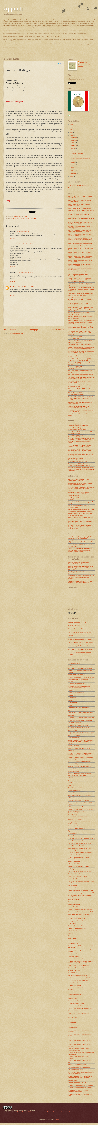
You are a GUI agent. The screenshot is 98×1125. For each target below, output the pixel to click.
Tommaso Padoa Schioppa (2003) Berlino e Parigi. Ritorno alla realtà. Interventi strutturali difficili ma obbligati (80, 527)
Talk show (70, 933)
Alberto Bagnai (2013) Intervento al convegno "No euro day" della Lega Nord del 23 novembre (80, 214)
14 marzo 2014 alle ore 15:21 (24, 231)
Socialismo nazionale (74, 861)
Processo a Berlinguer (77, 153)
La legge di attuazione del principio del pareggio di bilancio (78, 822)
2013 (71, 135)
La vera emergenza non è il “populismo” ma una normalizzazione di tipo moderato (80, 1076)
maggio (73, 165)
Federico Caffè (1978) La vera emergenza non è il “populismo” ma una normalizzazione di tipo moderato (81, 289)
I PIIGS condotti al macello (75, 1069)
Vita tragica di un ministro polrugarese (78, 866)
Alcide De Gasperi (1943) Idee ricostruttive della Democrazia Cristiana (80, 223)
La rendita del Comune (74, 985)
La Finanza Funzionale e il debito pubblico (80, 639)
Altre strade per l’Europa (75, 722)
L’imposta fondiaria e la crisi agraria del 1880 (80, 642)
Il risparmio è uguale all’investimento (78, 646)
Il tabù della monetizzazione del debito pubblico (81, 838)
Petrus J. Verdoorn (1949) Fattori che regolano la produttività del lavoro (81, 385)
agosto (73, 148)
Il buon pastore (72, 697)
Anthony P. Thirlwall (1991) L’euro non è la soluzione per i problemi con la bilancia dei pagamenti (80, 239)
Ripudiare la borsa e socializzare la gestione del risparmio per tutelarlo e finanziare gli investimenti (80, 741)
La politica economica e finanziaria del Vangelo (81, 677)
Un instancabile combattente (76, 874)
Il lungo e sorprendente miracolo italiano (79, 1067)
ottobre (73, 143)
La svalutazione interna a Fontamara (78, 959)
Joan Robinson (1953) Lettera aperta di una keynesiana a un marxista (80, 341)
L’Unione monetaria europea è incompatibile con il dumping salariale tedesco (80, 757)
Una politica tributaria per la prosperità (78, 727)
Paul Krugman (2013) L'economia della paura (80, 374)
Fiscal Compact (72, 1017)
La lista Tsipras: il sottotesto (75, 841)
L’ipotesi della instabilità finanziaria (77, 876)
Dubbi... (70, 710)
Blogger (57, 1119)
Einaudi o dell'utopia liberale (76, 764)
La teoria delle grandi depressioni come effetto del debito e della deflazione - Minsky (81, 754)
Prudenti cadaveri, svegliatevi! (76, 828)
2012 (71, 176)
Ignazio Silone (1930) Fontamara (77, 436)
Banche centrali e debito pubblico (80, 158)
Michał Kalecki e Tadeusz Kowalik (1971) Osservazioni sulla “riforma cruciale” (79, 359)
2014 (71, 132)
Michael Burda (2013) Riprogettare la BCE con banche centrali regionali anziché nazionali (81, 510)
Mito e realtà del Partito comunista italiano (79, 761)
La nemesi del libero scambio (76, 1003)
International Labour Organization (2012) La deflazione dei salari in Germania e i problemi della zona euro (80, 327)
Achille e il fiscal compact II (75, 807)
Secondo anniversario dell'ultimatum (78, 968)
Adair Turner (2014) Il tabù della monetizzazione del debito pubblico (78, 424)
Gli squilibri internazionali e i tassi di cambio (80, 1025)
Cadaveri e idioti (72, 702)
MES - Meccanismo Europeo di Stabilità (79, 1020)
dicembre (74, 137)
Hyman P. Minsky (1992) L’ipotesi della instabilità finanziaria (79, 313)
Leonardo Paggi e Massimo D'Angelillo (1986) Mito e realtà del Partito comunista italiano (81, 347)
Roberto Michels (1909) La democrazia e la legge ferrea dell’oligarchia (80, 393)
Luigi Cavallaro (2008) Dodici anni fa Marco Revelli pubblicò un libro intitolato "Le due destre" (80, 450)
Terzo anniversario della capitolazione (78, 707)
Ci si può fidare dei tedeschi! (76, 788)
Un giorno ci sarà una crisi (75, 629)
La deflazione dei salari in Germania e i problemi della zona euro (79, 1090)
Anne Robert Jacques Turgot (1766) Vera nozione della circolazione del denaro (79, 230)
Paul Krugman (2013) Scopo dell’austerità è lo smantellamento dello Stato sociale (81, 377)
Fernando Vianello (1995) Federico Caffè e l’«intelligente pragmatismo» (80, 296)
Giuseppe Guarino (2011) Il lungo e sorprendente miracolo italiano (78, 304)
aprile (73, 167)
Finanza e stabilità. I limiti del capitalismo (79, 1011)
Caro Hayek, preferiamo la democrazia (79, 748)
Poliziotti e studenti (73, 885)
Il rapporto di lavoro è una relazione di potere (80, 890)
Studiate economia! (73, 745)
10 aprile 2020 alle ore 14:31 (26, 287)
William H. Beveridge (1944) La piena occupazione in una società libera (78, 406)
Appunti (13, 8)
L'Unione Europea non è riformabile (78, 798)
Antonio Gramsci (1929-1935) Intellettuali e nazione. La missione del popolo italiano (80, 257)
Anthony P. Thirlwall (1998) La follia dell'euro (80, 243)
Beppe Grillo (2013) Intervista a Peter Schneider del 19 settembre (78, 479)
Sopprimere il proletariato (75, 831)
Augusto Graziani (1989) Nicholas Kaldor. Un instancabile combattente (80, 264)
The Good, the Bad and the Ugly (77, 928)
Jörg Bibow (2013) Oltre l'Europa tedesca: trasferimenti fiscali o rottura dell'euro (79, 445)
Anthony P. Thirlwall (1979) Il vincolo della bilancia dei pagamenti (79, 234)
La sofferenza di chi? (74, 855)
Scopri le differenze (73, 899)
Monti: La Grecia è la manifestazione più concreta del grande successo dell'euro (79, 849)
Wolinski (70, 700)
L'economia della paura (74, 879)
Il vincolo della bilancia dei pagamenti (78, 965)
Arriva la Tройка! (72, 769)
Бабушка (70, 635)
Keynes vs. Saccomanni (74, 992)
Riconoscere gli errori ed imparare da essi (79, 766)
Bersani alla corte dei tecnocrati (77, 1064)
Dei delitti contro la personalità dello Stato (79, 795)
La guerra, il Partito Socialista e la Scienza (80, 720)
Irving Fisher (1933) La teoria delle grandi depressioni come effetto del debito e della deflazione (80, 333)
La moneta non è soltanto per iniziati (78, 725)
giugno (73, 162)
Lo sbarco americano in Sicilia (76, 918)
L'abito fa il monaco (73, 737)
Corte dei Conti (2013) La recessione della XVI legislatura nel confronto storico (81, 483)
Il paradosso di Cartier (74, 663)
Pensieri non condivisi (74, 902)
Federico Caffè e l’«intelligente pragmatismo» (80, 712)
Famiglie (70, 783)
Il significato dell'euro (74, 931)
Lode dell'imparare (73, 1080)
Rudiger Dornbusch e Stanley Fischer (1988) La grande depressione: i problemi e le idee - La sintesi (80, 398)
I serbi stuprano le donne (75, 869)
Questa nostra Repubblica (75, 994)
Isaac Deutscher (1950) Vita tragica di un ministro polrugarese (79, 337)
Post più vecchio (57, 330)
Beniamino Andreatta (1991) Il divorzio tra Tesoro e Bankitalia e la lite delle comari (79, 563)
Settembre (71, 750)
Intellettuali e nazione (74, 983)
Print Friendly (73, 116)
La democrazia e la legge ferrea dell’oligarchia (81, 717)
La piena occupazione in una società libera (80, 978)
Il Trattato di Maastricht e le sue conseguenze (80, 1085)
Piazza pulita (71, 836)
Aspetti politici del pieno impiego (77, 622)
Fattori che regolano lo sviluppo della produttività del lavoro (78, 1049)
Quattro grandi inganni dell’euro (77, 811)
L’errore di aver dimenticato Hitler (77, 1001)
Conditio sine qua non (74, 735)
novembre (74, 140)
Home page (33, 330)
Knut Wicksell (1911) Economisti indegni (79, 344)
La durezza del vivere (74, 1038)
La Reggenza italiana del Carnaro (77, 921)
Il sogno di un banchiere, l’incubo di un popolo (81, 732)
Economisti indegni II (74, 790)
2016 (71, 127)
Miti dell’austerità (72, 814)
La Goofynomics (72, 833)
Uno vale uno (71, 936)
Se (68, 780)
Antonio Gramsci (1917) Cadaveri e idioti (79, 246)
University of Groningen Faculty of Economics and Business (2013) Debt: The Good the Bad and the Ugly (81, 469)
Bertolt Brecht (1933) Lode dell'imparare (79, 272)
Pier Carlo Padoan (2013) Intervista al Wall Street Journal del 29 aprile (80, 514)
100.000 (70, 705)
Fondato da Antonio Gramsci (76, 692)
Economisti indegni (73, 793)
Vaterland (70, 690)
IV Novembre (71, 715)
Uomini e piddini (72, 730)
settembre (74, 145)
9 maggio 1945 (72, 695)
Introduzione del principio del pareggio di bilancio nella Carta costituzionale (79, 537)
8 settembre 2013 (73, 943)
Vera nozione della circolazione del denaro (80, 843)
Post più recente (9, 330)
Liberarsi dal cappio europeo (76, 683)
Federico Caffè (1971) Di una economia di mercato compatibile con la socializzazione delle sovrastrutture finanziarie (80, 280)
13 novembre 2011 (73, 907)
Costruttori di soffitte (73, 771)
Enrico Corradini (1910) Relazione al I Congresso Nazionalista (78, 275)
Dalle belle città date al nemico (76, 674)
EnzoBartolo (14, 287)
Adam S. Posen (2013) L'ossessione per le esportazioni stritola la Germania (80, 428)
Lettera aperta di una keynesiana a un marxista (81, 893)
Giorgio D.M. (83, 62)
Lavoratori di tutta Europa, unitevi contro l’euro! (81, 809)
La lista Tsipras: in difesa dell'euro (77, 846)
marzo (73, 170)
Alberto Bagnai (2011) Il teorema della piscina (81, 210)
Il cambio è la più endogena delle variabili (79, 632)
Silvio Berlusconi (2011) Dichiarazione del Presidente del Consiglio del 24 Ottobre (79, 464)
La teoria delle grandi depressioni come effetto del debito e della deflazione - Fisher (81, 962)
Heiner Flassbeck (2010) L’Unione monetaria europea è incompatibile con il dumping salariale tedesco (80, 309)
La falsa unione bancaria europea (77, 817)
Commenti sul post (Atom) (16, 333)
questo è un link (31, 53)
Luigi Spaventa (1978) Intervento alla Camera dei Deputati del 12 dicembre (81, 351)
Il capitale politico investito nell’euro (78, 980)
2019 (71, 124)
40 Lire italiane (72, 1022)
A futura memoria (73, 938)
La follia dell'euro (72, 923)
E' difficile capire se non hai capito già (78, 800)
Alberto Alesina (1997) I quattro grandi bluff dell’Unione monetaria (80, 432)
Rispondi (12, 238)
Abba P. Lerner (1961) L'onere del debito (79, 208)
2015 (71, 130)
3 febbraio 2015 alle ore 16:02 (24, 244)
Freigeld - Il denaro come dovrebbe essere (80, 909)
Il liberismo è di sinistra (74, 864)
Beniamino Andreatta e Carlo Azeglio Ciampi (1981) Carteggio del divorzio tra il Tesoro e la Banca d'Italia (81, 568)
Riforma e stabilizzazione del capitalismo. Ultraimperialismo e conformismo (79, 774)
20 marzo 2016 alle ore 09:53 (24, 272)
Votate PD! (71, 785)
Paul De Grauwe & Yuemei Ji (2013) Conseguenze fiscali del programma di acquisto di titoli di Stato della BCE (78, 460)
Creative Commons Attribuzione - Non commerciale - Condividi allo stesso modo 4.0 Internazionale (45, 1112)
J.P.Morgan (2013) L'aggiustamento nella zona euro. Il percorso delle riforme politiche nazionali (81, 488)
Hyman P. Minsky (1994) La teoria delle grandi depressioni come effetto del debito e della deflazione (81, 322)
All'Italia (70, 665)
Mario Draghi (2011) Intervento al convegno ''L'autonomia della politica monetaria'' (80, 581)
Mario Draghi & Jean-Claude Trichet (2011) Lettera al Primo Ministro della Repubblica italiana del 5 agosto (80, 494)
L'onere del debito (73, 1027)
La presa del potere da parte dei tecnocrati (80, 852)
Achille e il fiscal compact (75, 819)
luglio (73, 151)
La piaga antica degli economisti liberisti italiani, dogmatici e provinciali (79, 686)
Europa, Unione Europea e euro (77, 826)
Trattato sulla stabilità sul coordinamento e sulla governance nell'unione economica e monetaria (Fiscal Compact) (80, 550)
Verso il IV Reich (75, 156)
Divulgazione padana (74, 904)
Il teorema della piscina (74, 888)
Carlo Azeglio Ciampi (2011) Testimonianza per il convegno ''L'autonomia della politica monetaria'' (81, 577)
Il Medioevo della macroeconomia (77, 954)
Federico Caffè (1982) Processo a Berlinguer (23, 218)
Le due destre (72, 941)
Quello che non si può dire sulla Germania (80, 1008)
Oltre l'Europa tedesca (74, 956)
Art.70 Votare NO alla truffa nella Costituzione (81, 649)
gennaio (73, 173)
